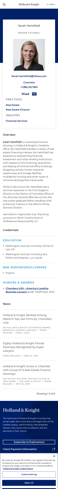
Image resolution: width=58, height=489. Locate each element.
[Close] (54, 468)
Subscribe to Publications (29, 442)
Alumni (7, 456)
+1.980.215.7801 (29, 87)
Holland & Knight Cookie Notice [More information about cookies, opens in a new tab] (18, 480)
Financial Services (16, 121)
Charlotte (29, 82)
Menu (52, 4)
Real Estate (12, 105)
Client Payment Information (20, 449)
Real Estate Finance (18, 109)
